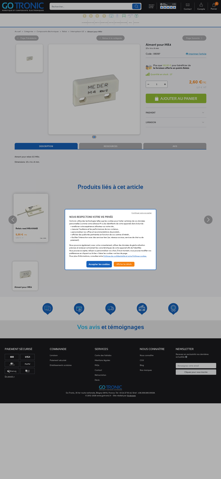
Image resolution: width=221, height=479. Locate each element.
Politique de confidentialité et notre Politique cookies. (125, 256)
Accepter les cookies (99, 264)
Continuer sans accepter (142, 213)
